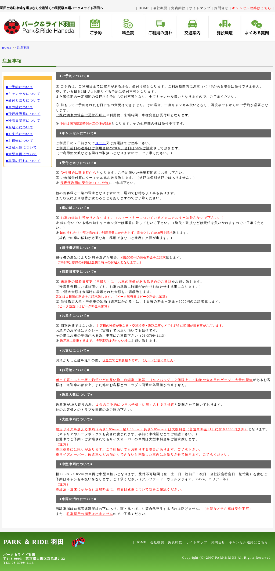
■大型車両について (21, 154)
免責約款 (178, 8)
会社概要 (160, 8)
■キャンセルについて (23, 94)
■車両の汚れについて (23, 161)
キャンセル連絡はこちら (248, 542)
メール (100, 143)
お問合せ (221, 8)
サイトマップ (200, 8)
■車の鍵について (19, 107)
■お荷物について (19, 141)
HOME (144, 8)
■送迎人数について (21, 147)
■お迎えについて (19, 127)
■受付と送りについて (23, 100)
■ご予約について (19, 87)
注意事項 (23, 47)
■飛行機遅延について (23, 114)
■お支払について (19, 134)
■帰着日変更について (23, 120)
